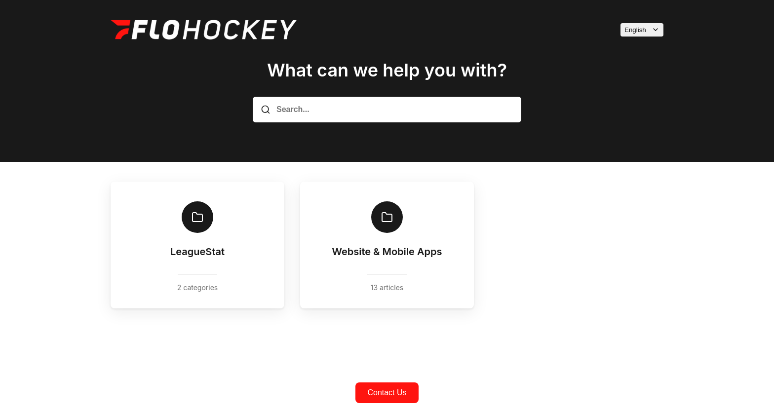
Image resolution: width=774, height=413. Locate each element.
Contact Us (386, 392)
